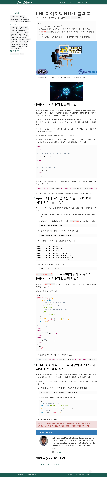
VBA (26, 46)
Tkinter (22, 16)
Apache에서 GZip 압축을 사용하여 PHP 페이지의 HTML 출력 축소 (65, 29)
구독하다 (85, 426)
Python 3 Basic (14, 16)
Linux (17, 36)
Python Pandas (22, 30)
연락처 (88, 474)
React (12, 41)
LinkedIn (56, 452)
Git (21, 19)
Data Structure (20, 21)
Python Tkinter (20, 29)
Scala (12, 48)
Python (13, 29)
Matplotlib (26, 19)
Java (24, 41)
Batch (27, 29)
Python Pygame (23, 27)
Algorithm (27, 21)
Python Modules (15, 18)
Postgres (13, 46)
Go (28, 41)
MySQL (18, 44)
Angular (28, 39)
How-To (70, 2)
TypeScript (21, 39)
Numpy (12, 32)
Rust (22, 43)
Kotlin (12, 43)
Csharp (17, 43)
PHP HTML (76, 18)
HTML (12, 37)
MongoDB (24, 44)
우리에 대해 (68, 474)
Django (26, 32)
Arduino (13, 44)
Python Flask (19, 32)
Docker (19, 34)
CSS (16, 41)
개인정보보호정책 (78, 474)
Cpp (27, 36)
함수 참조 (80, 2)
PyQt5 (12, 21)
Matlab (12, 36)
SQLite (19, 46)
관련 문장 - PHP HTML (51, 458)
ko (87, 2)
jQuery (24, 37)
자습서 (62, 2)
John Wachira (43, 18)
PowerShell (14, 30)
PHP (20, 41)
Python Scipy (14, 27)
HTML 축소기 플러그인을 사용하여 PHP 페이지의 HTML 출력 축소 (65, 37)
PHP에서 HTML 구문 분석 (49, 464)
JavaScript (23, 18)
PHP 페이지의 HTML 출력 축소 (52, 26)
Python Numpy (14, 19)
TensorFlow (14, 39)
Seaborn (25, 34)
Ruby (26, 43)
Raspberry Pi (18, 48)
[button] (66, 91)
